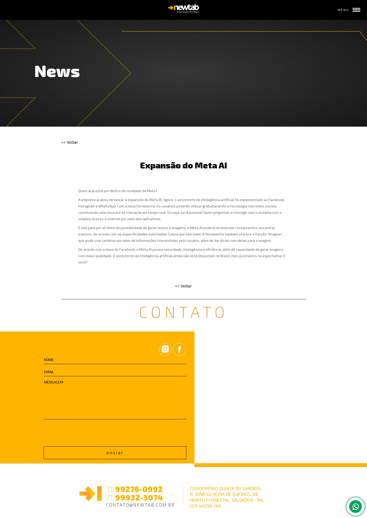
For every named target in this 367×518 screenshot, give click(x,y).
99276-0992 (134, 489)
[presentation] (82, 432)
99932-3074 (134, 497)
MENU (349, 10)
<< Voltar (69, 142)
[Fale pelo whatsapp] (355, 506)
